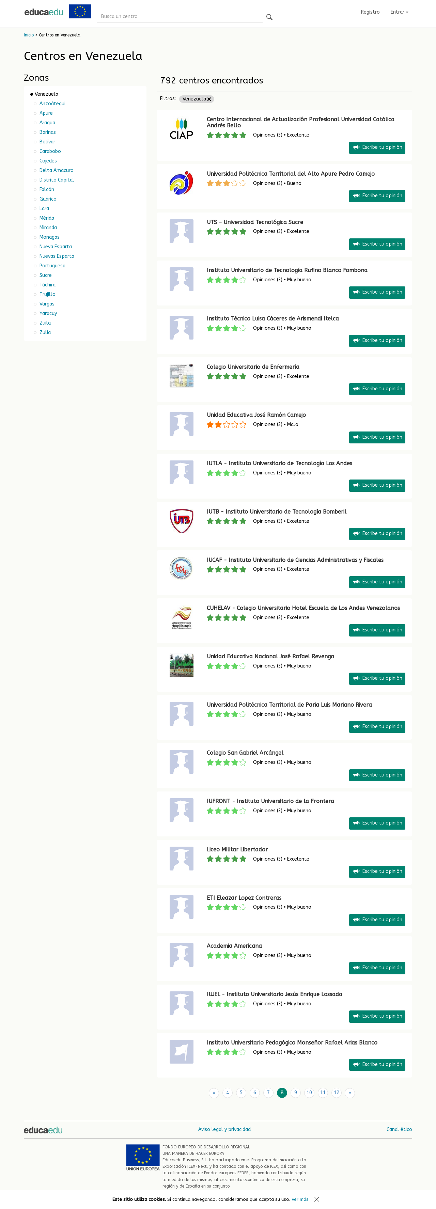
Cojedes (47, 161)
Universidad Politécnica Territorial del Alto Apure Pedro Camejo (291, 174)
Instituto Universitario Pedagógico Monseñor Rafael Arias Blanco (292, 1042)
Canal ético (399, 1129)
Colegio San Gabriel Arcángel (245, 753)
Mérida (46, 218)
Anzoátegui (51, 104)
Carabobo (49, 151)
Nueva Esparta (55, 247)
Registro (370, 12)
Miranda (47, 228)
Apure (45, 113)
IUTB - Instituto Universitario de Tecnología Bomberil (276, 511)
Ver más (300, 1199)
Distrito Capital (56, 180)
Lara (43, 208)
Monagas (49, 237)
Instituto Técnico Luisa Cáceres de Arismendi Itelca (273, 318)
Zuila (44, 323)
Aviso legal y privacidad (224, 1129)
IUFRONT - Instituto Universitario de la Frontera (270, 801)
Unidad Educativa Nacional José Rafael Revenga (270, 656)
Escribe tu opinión (377, 148)
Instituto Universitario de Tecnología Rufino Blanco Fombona (287, 270)
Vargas (46, 304)
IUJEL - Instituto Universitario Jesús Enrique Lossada (274, 994)
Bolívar (46, 142)
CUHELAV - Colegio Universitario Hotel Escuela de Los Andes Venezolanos (303, 608)
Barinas (47, 132)
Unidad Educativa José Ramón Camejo (256, 415)
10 (309, 1093)
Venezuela (197, 99)
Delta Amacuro (56, 170)
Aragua (46, 123)
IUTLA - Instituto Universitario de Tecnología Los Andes (279, 463)
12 (336, 1093)
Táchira (47, 285)
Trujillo (47, 294)
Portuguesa (51, 266)
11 (323, 1093)
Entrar (399, 12)
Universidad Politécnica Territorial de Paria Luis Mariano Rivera (289, 705)
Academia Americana (234, 946)
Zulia (44, 332)
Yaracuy (47, 313)
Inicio (29, 35)
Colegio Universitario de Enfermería (253, 367)
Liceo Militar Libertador (237, 849)
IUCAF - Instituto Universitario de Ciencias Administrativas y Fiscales (295, 560)
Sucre (45, 275)
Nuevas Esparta (56, 256)
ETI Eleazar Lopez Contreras (244, 898)
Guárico (47, 199)
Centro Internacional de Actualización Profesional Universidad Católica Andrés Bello (300, 122)
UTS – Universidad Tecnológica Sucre (255, 222)
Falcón (46, 189)
